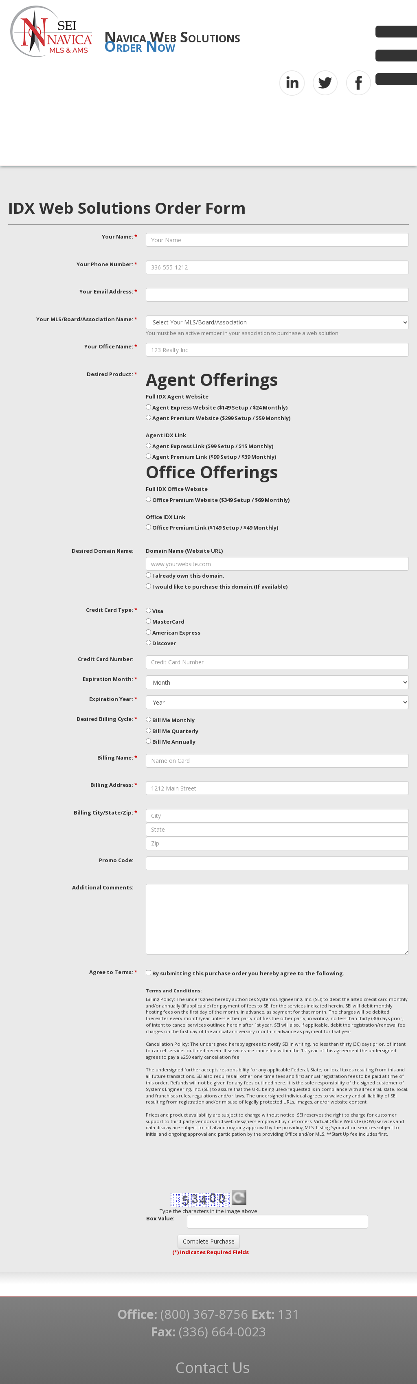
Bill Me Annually (170, 741)
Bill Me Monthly (170, 720)
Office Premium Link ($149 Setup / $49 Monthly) (212, 527)
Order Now (139, 46)
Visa (154, 611)
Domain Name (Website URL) (184, 550)
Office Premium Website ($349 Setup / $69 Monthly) (218, 500)
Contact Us (213, 1367)
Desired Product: (112, 374)
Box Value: (160, 1218)
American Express (173, 632)
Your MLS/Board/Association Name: (86, 319)
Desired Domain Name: (103, 550)
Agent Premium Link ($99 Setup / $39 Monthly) (211, 456)
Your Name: (119, 236)
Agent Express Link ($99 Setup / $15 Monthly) (209, 446)
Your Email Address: (108, 291)
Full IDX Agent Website (177, 396)
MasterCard (165, 621)
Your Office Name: (110, 346)
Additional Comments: (103, 887)
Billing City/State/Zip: (105, 812)
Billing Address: (113, 784)
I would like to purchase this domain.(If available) (217, 586)
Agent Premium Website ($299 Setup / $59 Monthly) (218, 418)
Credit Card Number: (106, 659)
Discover (161, 643)
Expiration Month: (110, 679)
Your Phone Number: (107, 264)
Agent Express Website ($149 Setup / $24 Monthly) (217, 407)
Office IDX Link (165, 517)
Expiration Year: (113, 699)
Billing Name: (117, 757)
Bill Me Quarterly (172, 731)
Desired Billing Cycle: (107, 719)
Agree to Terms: (113, 972)
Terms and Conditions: (174, 991)
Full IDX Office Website (177, 489)
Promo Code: (116, 860)
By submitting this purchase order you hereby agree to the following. (245, 973)
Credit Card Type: (111, 609)
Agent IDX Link (166, 435)
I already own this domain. (185, 575)
